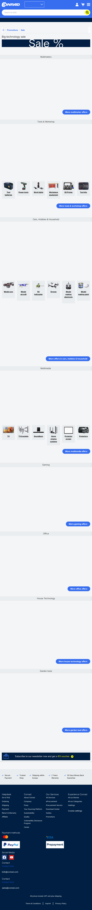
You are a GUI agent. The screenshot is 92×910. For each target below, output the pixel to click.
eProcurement (51, 801)
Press (26, 805)
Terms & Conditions (33, 903)
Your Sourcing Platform (33, 809)
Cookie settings (75, 811)
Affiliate (5, 817)
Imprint (48, 903)
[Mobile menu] (88, 4)
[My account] (77, 4)
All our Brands (73, 797)
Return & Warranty (9, 813)
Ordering (5, 801)
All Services (50, 797)
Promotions (50, 817)
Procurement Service (54, 805)
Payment (5, 809)
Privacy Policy (60, 903)
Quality (26, 817)
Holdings (71, 805)
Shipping (5, 805)
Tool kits (83, 192)
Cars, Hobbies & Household (46, 219)
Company (28, 801)
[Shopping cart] (82, 4)
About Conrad (29, 797)
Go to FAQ (6, 797)
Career (26, 827)
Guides (48, 813)
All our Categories (75, 801)
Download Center (53, 809)
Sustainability (29, 813)
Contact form (8, 866)
